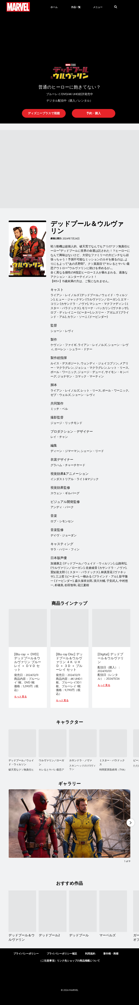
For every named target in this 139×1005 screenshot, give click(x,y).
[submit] (115, 6)
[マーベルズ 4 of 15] (113, 918)
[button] (44, 113)
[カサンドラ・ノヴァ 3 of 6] (83, 743)
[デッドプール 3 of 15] (83, 918)
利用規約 (90, 961)
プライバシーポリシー (26, 961)
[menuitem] (54, 7)
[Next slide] (124, 835)
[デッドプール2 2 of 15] (52, 918)
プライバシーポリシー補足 (62, 961)
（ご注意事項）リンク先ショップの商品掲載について (69, 968)
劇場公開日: (56, 238)
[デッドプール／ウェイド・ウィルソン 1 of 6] (22, 743)
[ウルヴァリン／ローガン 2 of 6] (52, 743)
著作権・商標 (110, 961)
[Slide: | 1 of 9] (69, 835)
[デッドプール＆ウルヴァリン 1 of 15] (22, 918)
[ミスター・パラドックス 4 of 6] (113, 743)
